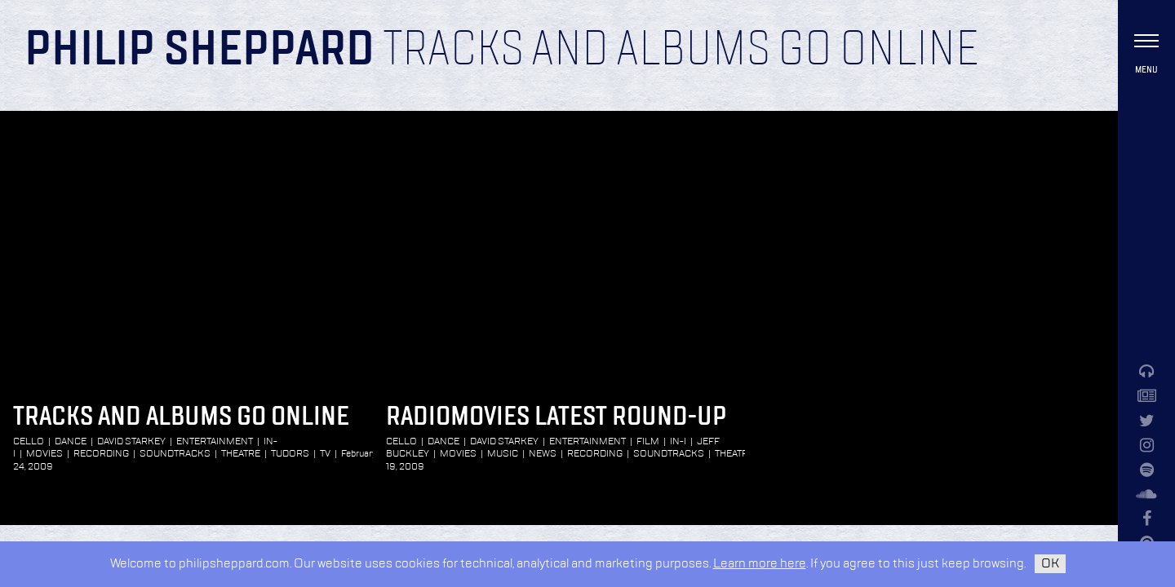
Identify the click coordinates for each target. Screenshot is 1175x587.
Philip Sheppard (199, 50)
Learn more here (759, 564)
